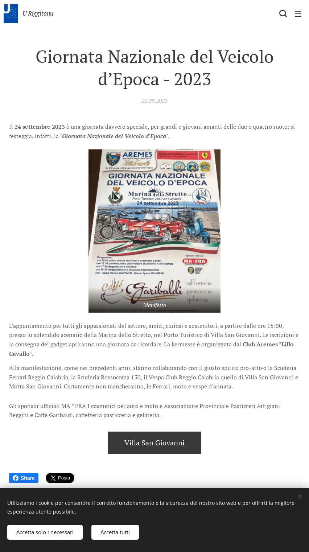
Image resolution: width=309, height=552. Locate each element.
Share (24, 478)
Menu (298, 13)
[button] (283, 13)
